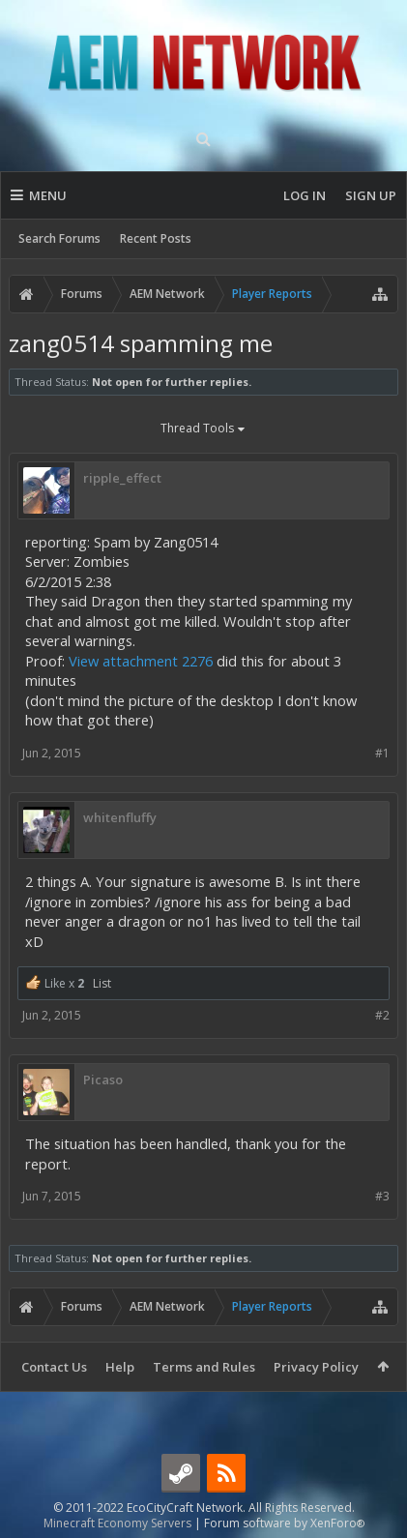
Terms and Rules (204, 1366)
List (102, 983)
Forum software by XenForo (284, 1523)
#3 (382, 1196)
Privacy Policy (316, 1366)
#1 (382, 753)
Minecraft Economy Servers (117, 1523)
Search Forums (59, 238)
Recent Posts (155, 238)
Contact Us (54, 1366)
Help (119, 1366)
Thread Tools (203, 429)
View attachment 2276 (141, 660)
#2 (382, 1015)
